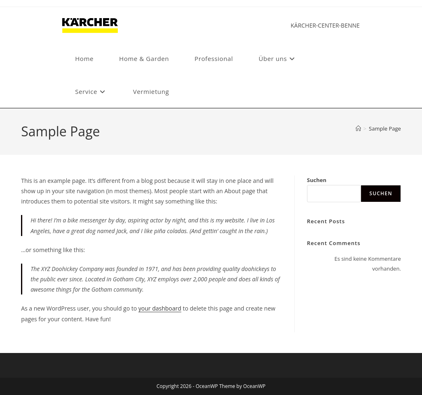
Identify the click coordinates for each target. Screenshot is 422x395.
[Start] (358, 128)
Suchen (316, 180)
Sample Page (385, 128)
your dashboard (159, 308)
